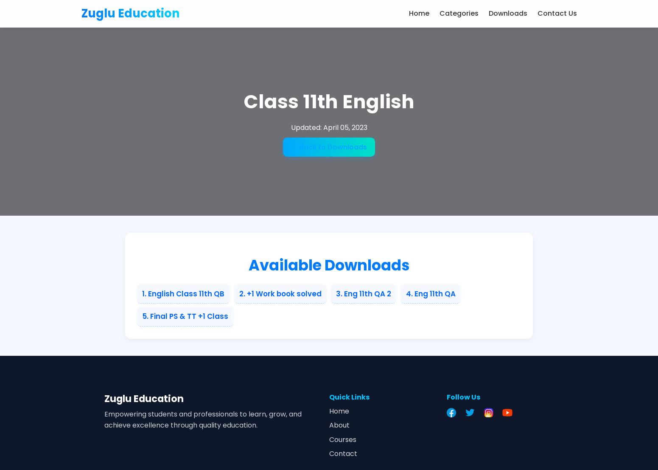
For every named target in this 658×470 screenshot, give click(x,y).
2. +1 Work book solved (280, 294)
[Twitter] (472, 412)
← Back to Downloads (329, 147)
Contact (343, 454)
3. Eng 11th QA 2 (363, 294)
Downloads (508, 13)
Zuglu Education (130, 13)
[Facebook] (453, 412)
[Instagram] (491, 412)
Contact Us (557, 13)
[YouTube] (509, 412)
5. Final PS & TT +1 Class (185, 316)
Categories (459, 13)
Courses (342, 440)
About (339, 425)
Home (419, 13)
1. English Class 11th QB (183, 294)
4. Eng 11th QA (431, 294)
